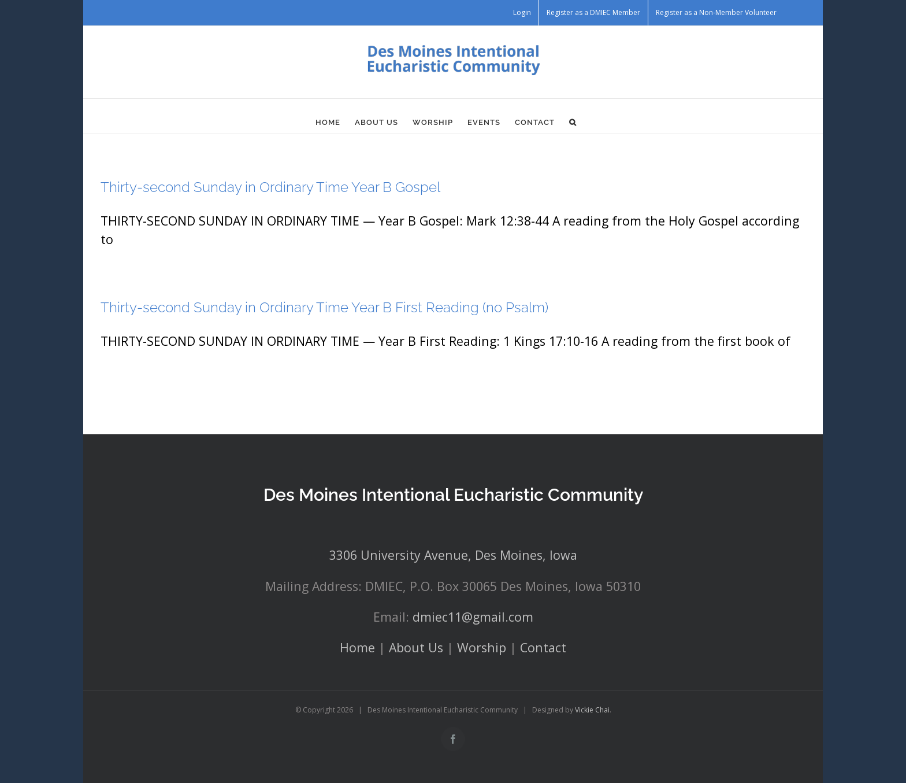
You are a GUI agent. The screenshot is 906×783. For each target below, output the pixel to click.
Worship (481, 647)
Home (357, 647)
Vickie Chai (592, 710)
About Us (416, 647)
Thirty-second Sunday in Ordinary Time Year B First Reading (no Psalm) (324, 307)
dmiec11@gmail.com (473, 616)
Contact (543, 647)
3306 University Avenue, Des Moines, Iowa (453, 554)
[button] (573, 122)
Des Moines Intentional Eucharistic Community (453, 495)
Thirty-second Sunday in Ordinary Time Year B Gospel (270, 187)
